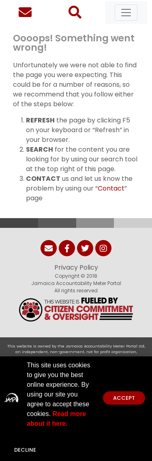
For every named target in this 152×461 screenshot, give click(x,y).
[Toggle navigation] (126, 12)
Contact (111, 188)
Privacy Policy (76, 267)
